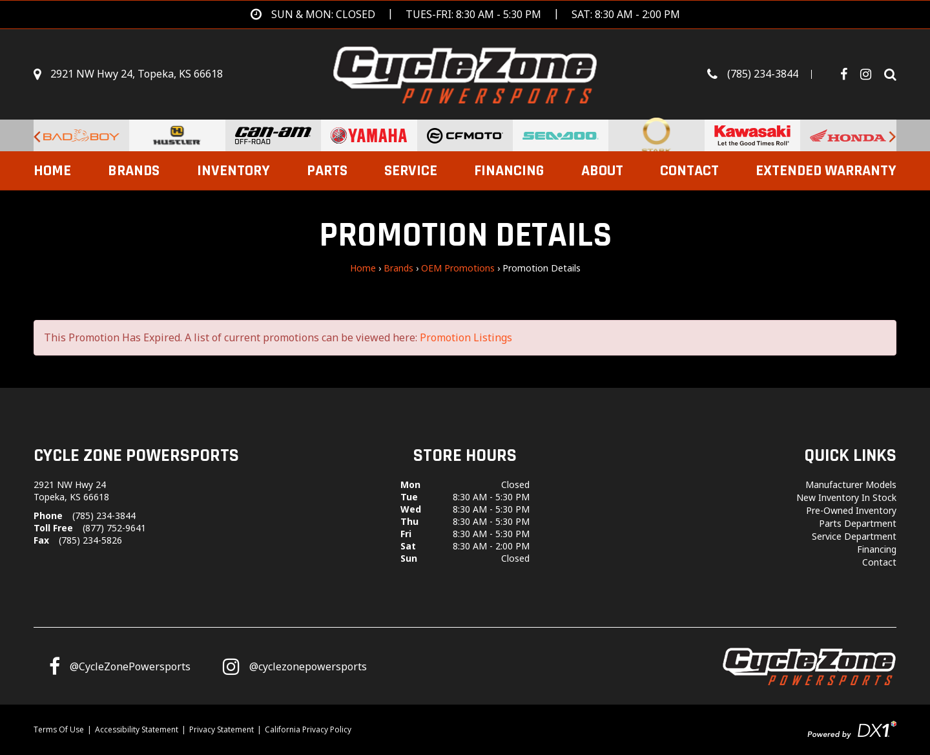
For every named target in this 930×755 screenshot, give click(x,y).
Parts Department (857, 523)
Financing (509, 170)
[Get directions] (465, 14)
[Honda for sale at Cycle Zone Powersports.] (848, 135)
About (602, 170)
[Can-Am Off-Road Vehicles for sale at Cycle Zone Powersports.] (273, 135)
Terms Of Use (59, 729)
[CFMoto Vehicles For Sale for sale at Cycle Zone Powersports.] (465, 135)
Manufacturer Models (850, 484)
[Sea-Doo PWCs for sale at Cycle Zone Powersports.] (560, 135)
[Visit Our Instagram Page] (870, 74)
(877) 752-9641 (114, 528)
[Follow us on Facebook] (848, 74)
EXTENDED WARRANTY (826, 170)
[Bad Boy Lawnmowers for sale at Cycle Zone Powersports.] (81, 135)
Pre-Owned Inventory (851, 510)
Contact (689, 170)
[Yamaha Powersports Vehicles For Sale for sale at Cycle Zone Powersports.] (369, 135)
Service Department (854, 536)
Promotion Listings (466, 337)
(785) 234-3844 (104, 515)
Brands (134, 170)
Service (410, 170)
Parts (327, 170)
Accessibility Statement (136, 729)
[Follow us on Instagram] (295, 666)
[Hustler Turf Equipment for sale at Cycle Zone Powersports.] (177, 135)
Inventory (233, 170)
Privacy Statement (221, 729)
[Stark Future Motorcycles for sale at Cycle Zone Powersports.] (656, 135)
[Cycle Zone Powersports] (465, 73)
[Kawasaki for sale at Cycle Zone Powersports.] (752, 135)
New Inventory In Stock (846, 497)
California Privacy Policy (308, 729)
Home (52, 170)
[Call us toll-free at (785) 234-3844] (766, 74)
